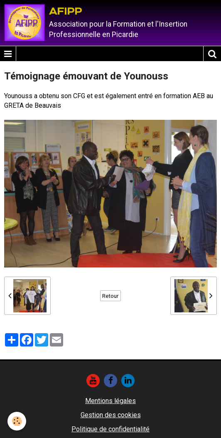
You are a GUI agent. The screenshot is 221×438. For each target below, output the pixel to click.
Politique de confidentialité (110, 429)
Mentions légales (110, 401)
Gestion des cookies (111, 415)
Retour (110, 295)
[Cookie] (16, 421)
